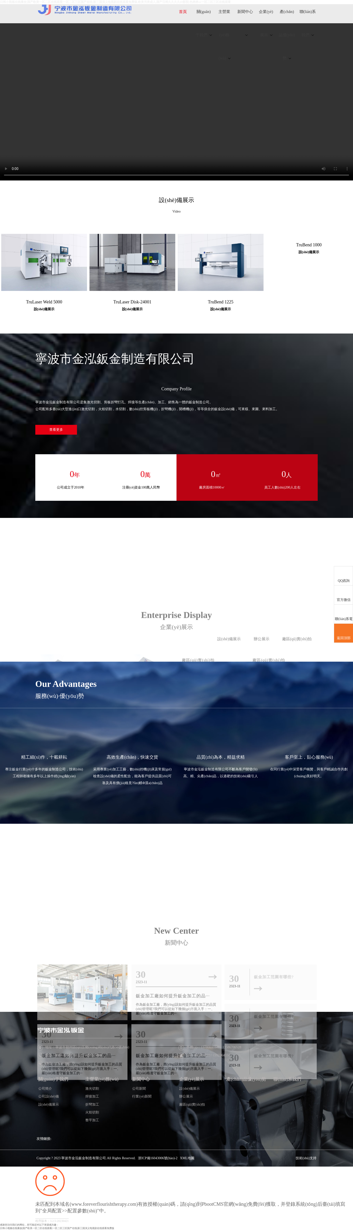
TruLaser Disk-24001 (132, 301)
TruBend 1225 (220, 301)
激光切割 (92, 1088)
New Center (176, 1019)
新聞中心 (245, 23)
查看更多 (56, 429)
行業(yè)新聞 (141, 1096)
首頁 (183, 12)
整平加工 (92, 1120)
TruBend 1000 (309, 244)
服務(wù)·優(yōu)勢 (59, 696)
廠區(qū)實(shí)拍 (192, 1104)
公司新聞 (139, 1088)
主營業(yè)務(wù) (224, 35)
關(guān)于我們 (204, 23)
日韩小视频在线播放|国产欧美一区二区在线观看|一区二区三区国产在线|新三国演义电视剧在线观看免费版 (57, 1228)
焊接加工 (92, 1096)
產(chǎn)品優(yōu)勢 (287, 35)
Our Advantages (66, 684)
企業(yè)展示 (266, 23)
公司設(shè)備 (48, 1096)
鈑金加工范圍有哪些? (274, 1145)
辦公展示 (186, 1096)
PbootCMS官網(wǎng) (225, 1204)
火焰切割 (92, 1112)
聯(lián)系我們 (308, 23)
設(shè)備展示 (176, 200)
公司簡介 (45, 1088)
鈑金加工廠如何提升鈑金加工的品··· (79, 1144)
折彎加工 (92, 1104)
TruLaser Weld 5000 (44, 301)
